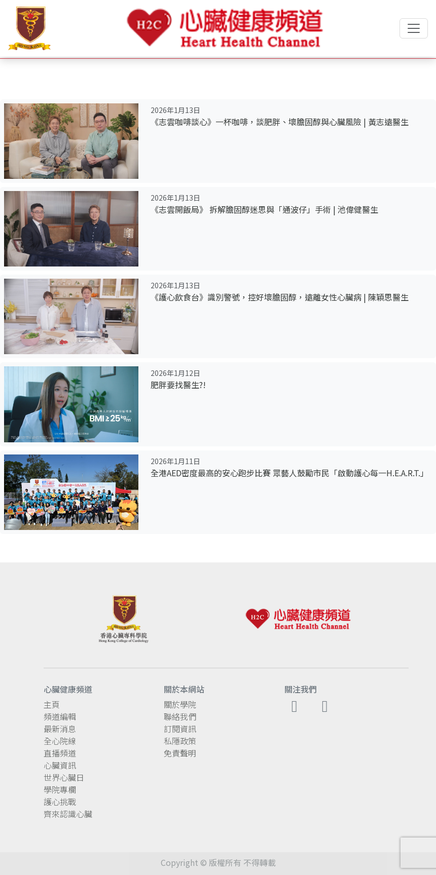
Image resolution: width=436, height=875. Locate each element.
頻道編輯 (60, 716)
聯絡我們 (180, 716)
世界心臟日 (64, 777)
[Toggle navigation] (413, 28)
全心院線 (60, 741)
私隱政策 (180, 741)
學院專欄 (60, 789)
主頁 (52, 704)
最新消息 (60, 728)
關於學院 (180, 704)
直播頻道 (60, 753)
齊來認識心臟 (68, 814)
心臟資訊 (60, 765)
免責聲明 (180, 753)
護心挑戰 (60, 801)
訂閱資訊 (180, 728)
